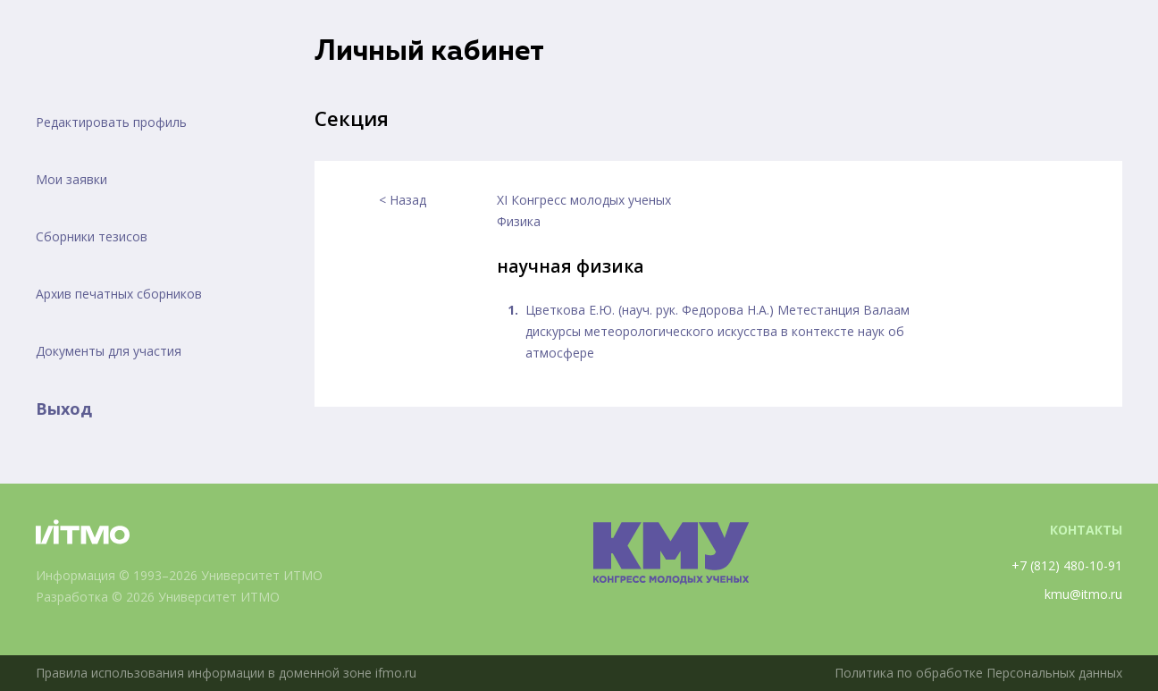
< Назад (402, 199)
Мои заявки (71, 179)
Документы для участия (108, 350)
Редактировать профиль (111, 122)
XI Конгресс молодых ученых (584, 199)
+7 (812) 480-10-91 (1066, 565)
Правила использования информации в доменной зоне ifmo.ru (226, 672)
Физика (519, 221)
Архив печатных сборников (119, 293)
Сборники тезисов (91, 236)
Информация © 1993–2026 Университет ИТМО (179, 575)
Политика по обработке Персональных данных (978, 672)
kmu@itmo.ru (1083, 594)
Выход (64, 408)
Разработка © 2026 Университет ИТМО (158, 596)
